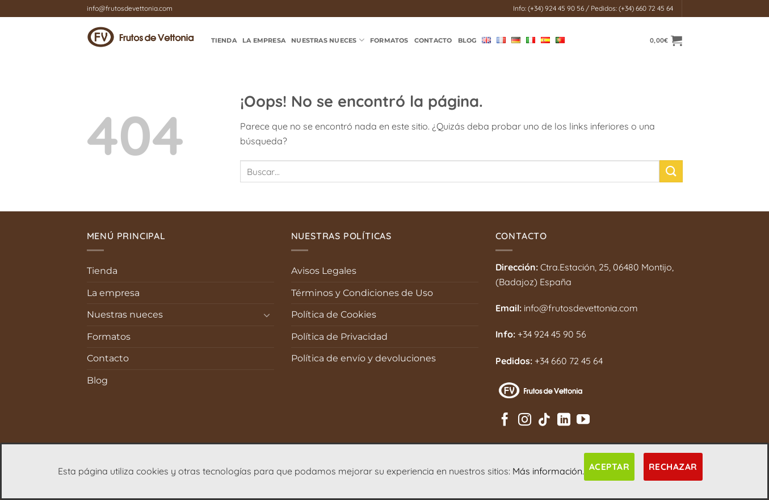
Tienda (102, 270)
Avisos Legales (323, 270)
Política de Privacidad (339, 336)
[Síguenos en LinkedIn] (563, 420)
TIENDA (224, 40)
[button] (666, 40)
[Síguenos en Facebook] (504, 420)
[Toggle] (267, 315)
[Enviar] (670, 171)
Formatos (389, 40)
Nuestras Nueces (327, 40)
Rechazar (673, 466)
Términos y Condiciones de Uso (362, 293)
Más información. (548, 471)
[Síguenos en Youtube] (583, 420)
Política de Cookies (333, 314)
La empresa (263, 40)
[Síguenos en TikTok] (544, 420)
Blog (467, 40)
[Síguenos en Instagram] (524, 420)
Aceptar (609, 466)
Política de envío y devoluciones (363, 358)
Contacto (433, 40)
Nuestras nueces (125, 314)
